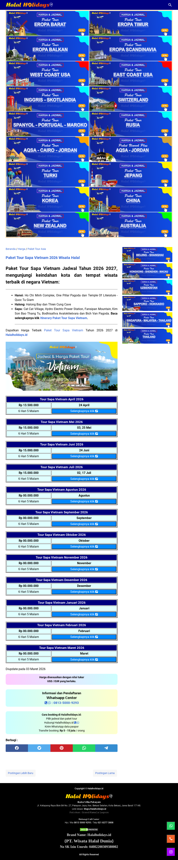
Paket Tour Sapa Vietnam (63, 330)
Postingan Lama (105, 773)
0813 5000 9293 (82, 822)
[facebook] (17, 748)
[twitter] (39, 748)
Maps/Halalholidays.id (95, 809)
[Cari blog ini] (170, 5)
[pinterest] (61, 748)
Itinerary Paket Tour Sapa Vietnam (63, 318)
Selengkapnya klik (84, 411)
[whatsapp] (84, 748)
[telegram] (106, 748)
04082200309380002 (103, 847)
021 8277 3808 (105, 822)
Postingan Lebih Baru (20, 773)
